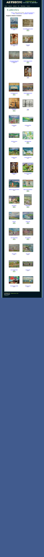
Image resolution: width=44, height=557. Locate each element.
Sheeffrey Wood (14, 157)
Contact (28, 6)
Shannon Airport (28, 285)
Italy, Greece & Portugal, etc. (30, 12)
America (12, 12)
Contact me (6, 295)
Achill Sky (14, 221)
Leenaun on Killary (28, 125)
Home (6, 6)
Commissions (25, 13)
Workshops (23, 6)
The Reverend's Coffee (14, 285)
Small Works (30, 13)
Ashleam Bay (28, 221)
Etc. (18, 6)
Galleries (15, 6)
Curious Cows (28, 269)
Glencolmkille (14, 253)
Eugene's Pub (14, 173)
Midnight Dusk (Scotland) (28, 93)
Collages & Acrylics (19, 13)
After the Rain (28, 205)
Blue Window (14, 205)
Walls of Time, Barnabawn (28, 189)
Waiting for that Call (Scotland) (14, 189)
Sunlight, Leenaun (14, 141)
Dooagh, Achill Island (27, 157)
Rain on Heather (28, 237)
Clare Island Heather (14, 237)
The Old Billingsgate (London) (28, 28)
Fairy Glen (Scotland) (28, 173)
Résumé (10, 6)
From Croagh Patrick (14, 269)
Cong (28, 109)
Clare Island (28, 253)
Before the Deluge (14, 28)
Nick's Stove (14, 109)
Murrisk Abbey (14, 125)
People (14, 13)
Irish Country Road (28, 141)
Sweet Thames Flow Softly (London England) (14, 61)
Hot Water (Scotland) (14, 93)
